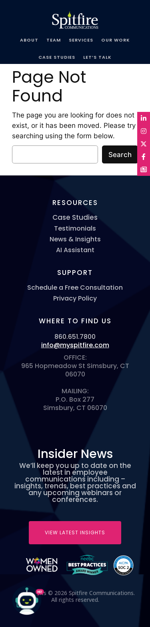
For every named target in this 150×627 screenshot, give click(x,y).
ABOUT (29, 40)
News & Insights (75, 239)
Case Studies (75, 217)
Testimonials (75, 228)
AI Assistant (75, 250)
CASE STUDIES (56, 57)
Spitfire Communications (75, 17)
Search (120, 155)
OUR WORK (115, 40)
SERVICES (81, 40)
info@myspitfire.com (75, 345)
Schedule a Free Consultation (75, 287)
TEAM (53, 40)
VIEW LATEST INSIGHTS (75, 532)
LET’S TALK (97, 57)
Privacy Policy (75, 298)
